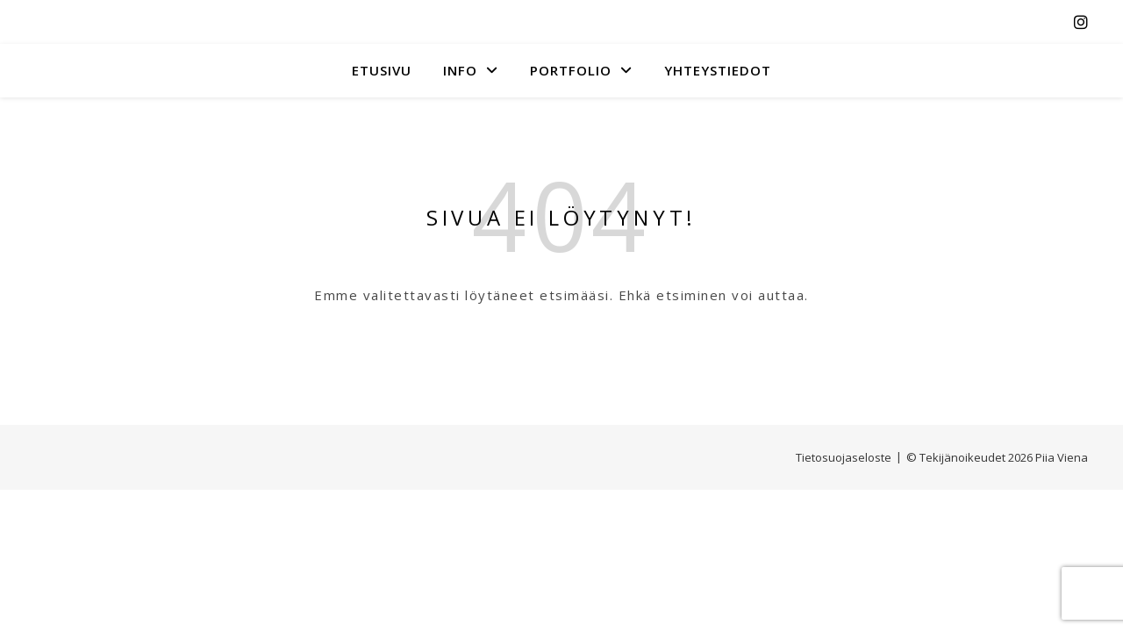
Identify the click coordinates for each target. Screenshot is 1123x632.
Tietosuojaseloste (843, 457)
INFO (460, 70)
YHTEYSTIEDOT (717, 70)
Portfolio (571, 70)
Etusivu (381, 70)
